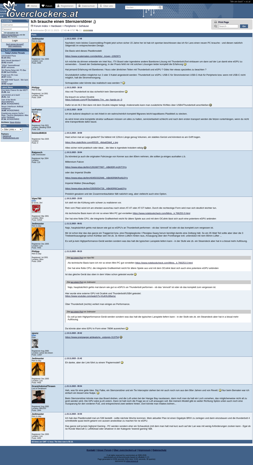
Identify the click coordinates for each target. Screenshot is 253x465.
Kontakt (91, 450)
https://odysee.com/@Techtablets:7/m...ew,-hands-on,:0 (93, 99)
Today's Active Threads (15, 53)
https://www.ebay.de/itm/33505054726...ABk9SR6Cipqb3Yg (95, 188)
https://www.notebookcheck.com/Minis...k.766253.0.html (161, 213)
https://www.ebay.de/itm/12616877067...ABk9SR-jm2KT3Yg (95, 167)
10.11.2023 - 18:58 (73, 133)
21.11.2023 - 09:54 (73, 386)
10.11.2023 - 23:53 (73, 198)
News (12, 122)
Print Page (223, 22)
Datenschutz (159, 450)
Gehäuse (84, 26)
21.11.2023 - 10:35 (73, 414)
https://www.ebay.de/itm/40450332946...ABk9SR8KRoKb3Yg (96, 177)
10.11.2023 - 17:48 (73, 39)
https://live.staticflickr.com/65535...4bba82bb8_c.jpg (91, 142)
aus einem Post (77, 258)
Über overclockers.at (125, 450)
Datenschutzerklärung (10, 35)
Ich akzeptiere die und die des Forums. (13, 35)
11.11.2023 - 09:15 (73, 251)
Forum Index (41, 26)
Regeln (4, 37)
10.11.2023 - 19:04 (73, 152)
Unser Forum (104, 450)
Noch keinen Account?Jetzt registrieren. (15, 45)
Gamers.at (7, 136)
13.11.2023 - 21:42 (73, 358)
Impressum (144, 450)
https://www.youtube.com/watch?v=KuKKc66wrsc (90, 296)
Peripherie (70, 26)
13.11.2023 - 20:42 (73, 333)
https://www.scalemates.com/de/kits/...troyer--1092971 (93, 56)
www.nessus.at (132, 461)
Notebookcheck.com (11, 138)
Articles (18, 122)
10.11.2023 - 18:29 (73, 110)
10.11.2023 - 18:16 (73, 88)
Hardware (56, 26)
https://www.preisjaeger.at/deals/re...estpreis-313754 (92, 337)
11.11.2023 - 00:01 (73, 224)
